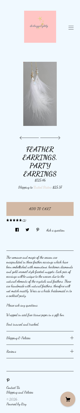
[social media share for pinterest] (37, 228)
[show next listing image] (49, 136)
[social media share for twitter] (27, 228)
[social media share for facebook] (17, 228)
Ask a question (55, 230)
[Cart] (67, 399)
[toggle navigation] (71, 28)
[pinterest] (8, 380)
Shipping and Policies (19, 392)
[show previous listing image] (30, 136)
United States (42, 187)
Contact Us (13, 387)
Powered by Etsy (16, 404)
